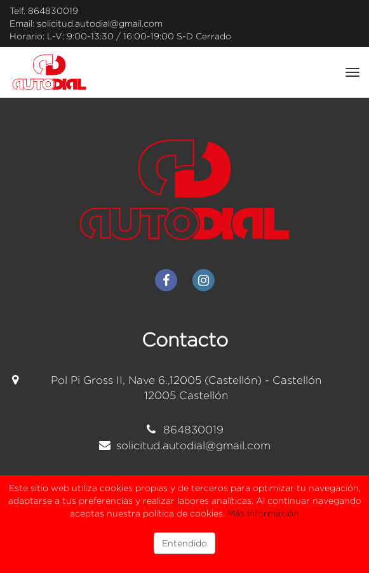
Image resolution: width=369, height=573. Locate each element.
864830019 (53, 10)
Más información (263, 513)
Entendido (184, 543)
